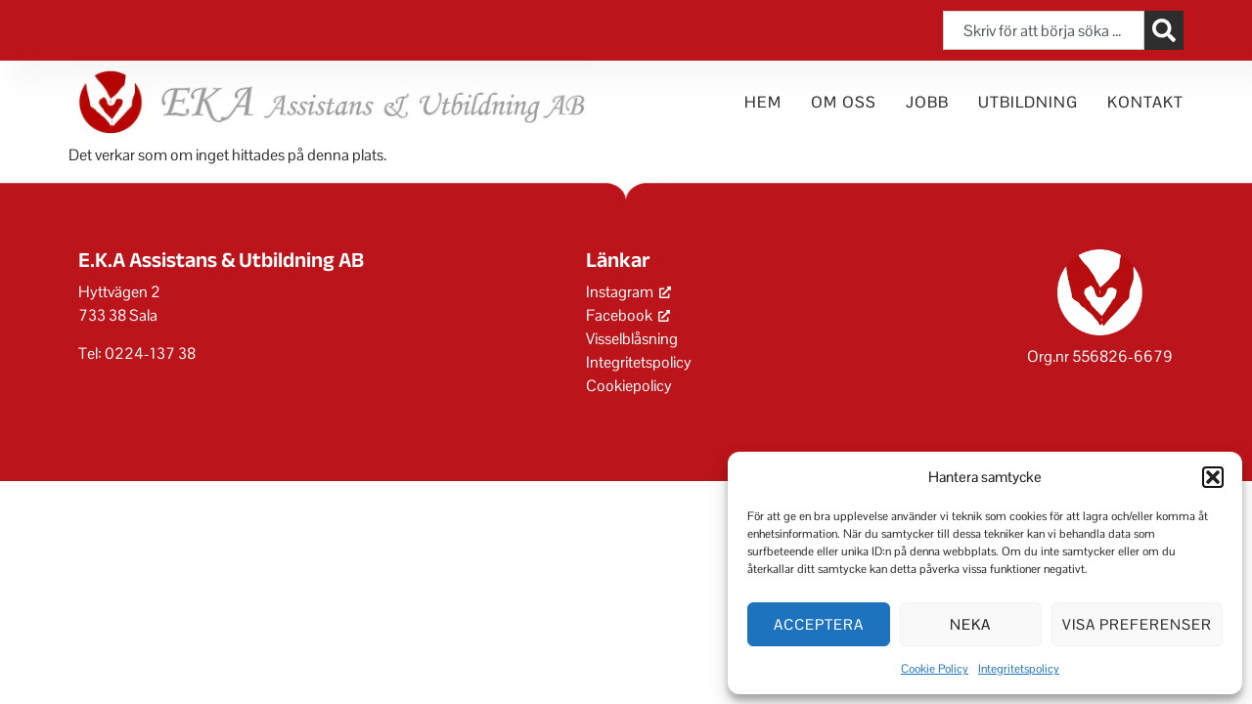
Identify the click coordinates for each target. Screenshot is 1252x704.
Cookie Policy (934, 669)
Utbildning (1028, 102)
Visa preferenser (1137, 624)
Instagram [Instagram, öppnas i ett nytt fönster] (628, 292)
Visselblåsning (632, 339)
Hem (763, 102)
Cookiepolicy (629, 385)
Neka (970, 624)
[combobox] (1043, 30)
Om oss (843, 102)
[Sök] (1164, 30)
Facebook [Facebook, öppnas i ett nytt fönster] (628, 315)
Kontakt (1145, 102)
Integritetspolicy (1018, 669)
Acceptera (819, 624)
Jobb (927, 102)
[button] (1213, 477)
